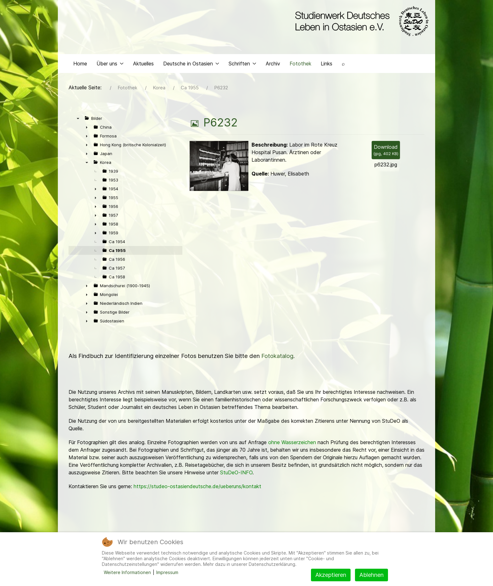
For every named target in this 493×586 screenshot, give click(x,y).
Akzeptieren (330, 575)
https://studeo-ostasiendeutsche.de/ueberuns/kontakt (197, 488)
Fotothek (300, 65)
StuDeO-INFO (236, 474)
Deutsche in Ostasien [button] (191, 65)
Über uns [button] (110, 65)
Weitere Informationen (127, 572)
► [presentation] (86, 128)
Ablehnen (371, 575)
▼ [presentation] (78, 119)
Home (80, 65)
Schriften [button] (242, 65)
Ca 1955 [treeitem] (117, 251)
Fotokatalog (277, 357)
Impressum (167, 572)
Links (326, 65)
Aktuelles (143, 65)
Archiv (273, 65)
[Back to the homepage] (360, 21)
